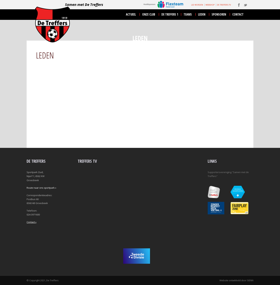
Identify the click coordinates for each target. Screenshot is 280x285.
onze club (148, 14)
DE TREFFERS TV (224, 5)
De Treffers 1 (169, 14)
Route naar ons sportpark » (41, 187)
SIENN (250, 280)
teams (188, 14)
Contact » (31, 222)
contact (238, 14)
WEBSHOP (210, 5)
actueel (131, 14)
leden (201, 14)
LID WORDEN (197, 5)
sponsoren (219, 14)
